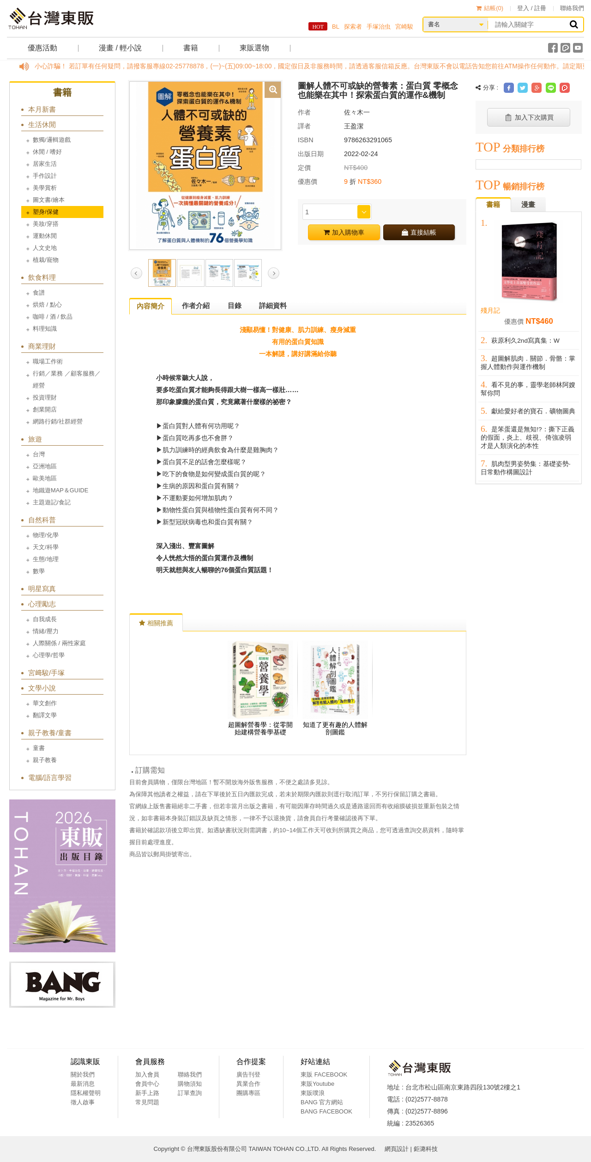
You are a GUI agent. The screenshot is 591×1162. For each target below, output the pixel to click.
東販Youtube (317, 1083)
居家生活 (45, 163)
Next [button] (273, 273)
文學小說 (42, 688)
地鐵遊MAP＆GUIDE (60, 490)
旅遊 (35, 439)
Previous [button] (136, 273)
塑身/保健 (46, 211)
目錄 (234, 305)
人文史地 (45, 247)
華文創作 (45, 703)
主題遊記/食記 (52, 502)
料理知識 (45, 328)
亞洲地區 (45, 466)
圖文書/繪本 (49, 199)
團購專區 (248, 1092)
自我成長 (45, 619)
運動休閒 (45, 235)
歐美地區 (45, 478)
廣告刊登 (248, 1074)
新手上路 (147, 1092)
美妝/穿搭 (46, 223)
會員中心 (147, 1083)
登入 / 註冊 (531, 8)
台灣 (39, 454)
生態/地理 (46, 559)
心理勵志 (42, 604)
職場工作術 (48, 361)
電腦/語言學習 (50, 777)
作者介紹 (196, 305)
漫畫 (528, 204)
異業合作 (248, 1083)
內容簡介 (150, 306)
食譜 (39, 292)
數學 (39, 571)
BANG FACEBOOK (326, 1111)
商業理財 (42, 346)
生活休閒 (42, 124)
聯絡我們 (572, 8)
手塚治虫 (379, 26)
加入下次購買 (529, 117)
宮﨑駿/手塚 (46, 673)
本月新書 (42, 109)
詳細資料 (273, 305)
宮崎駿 (404, 26)
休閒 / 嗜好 (47, 151)
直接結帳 (419, 232)
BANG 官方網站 (322, 1102)
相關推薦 (156, 623)
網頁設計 (397, 1148)
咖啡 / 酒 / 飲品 (52, 316)
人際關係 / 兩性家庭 (59, 643)
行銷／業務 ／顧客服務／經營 (67, 379)
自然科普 (42, 520)
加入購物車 (344, 232)
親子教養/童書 (50, 733)
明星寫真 (42, 589)
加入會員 (147, 1074)
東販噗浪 (313, 1092)
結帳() (489, 8)
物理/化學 (46, 535)
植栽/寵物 (46, 259)
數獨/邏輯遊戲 (52, 139)
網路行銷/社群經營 (58, 421)
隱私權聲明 (86, 1092)
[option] (205, 165)
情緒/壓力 (46, 631)
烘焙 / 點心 (47, 304)
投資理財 (45, 397)
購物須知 (190, 1083)
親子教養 (45, 760)
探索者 (353, 26)
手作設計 (45, 175)
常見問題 (147, 1102)
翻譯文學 (45, 715)
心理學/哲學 (49, 655)
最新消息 (83, 1083)
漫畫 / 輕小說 (120, 48)
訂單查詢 (190, 1092)
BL (335, 26)
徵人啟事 (83, 1102)
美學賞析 (45, 187)
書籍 (190, 48)
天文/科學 (46, 547)
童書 (39, 747)
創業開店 (45, 409)
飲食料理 (42, 277)
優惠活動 (42, 48)
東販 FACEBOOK (324, 1074)
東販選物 (254, 48)
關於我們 (83, 1074)
